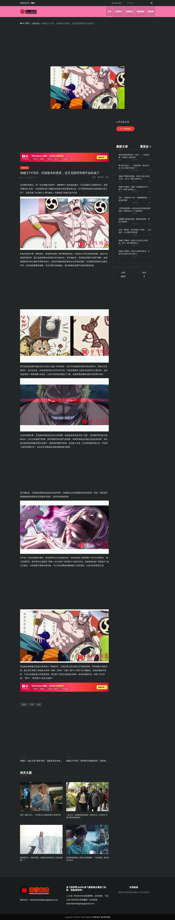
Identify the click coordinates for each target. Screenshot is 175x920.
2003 (135, 170)
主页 (109, 11)
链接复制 (125, 129)
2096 (135, 192)
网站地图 (116, 3)
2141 (135, 181)
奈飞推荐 (25, 23)
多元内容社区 (144, 892)
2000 (135, 160)
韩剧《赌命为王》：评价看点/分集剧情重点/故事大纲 (40, 815)
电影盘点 (129, 11)
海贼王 (24, 704)
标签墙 (150, 11)
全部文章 (37, 23)
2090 (135, 202)
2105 (135, 224)
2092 (135, 213)
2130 (135, 256)
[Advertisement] (93, 43)
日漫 (31, 704)
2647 (100, 177)
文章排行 (118, 11)
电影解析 (140, 11)
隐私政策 (96, 917)
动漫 (38, 704)
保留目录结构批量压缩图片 (128, 892)
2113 (135, 245)
